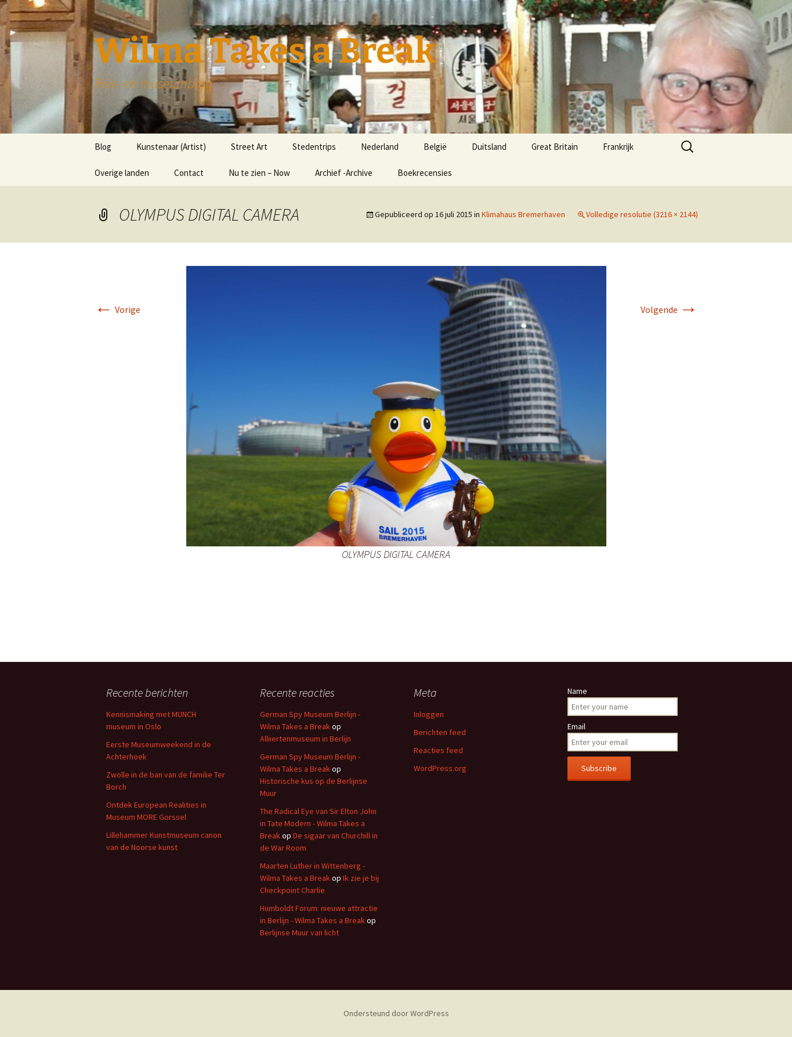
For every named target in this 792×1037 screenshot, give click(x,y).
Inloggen (429, 714)
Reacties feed (438, 750)
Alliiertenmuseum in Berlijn (305, 738)
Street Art (249, 146)
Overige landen (122, 172)
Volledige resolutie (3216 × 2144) (642, 214)
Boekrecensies (424, 172)
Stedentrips (314, 146)
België (435, 146)
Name (577, 691)
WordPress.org (440, 768)
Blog (103, 146)
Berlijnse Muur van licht (299, 932)
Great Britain (554, 146)
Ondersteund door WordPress (396, 1013)
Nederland (380, 146)
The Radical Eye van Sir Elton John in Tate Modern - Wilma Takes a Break (318, 823)
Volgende (669, 309)
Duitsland (489, 146)
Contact (189, 172)
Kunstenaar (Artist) (171, 146)
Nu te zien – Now (259, 172)
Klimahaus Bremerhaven (523, 214)
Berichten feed (440, 732)
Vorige (117, 309)
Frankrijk (618, 146)
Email (576, 726)
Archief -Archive (344, 172)
